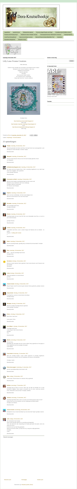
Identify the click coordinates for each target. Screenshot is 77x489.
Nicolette (9, 203)
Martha (8, 340)
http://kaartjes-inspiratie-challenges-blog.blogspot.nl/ (23, 124)
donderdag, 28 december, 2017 (22, 409)
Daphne (9, 192)
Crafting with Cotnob (16, 232)
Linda (8, 273)
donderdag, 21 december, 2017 (20, 353)
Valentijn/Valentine (68, 34)
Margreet (9, 156)
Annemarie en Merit (12, 179)
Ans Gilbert (10, 326)
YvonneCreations (17, 137)
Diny (8, 250)
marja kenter (10, 292)
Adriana (9, 397)
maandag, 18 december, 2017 (18, 145)
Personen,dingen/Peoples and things (44, 32)
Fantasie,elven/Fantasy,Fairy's (11, 34)
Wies (8, 376)
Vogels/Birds (7, 32)
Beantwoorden (10, 151)
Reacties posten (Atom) (27, 484)
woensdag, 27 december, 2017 (18, 385)
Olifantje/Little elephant (28, 32)
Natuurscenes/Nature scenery (25, 37)
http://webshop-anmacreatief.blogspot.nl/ (23, 121)
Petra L (9, 314)
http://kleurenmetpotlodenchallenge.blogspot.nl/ (23, 127)
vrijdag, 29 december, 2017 (16, 418)
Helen (8, 241)
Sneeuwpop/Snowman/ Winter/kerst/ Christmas (50, 34)
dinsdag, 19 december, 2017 (19, 261)
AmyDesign (9, 137)
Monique (9, 303)
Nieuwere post (7, 479)
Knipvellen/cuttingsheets (9, 39)
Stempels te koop (22, 39)
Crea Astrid (10, 353)
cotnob (8, 227)
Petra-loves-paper (11, 367)
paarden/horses (16, 32)
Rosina (8, 214)
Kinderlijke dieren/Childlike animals (63, 32)
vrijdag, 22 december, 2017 (16, 376)
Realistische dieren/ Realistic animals (29, 34)
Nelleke (9, 385)
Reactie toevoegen (8, 437)
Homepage (24, 479)
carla (8, 418)
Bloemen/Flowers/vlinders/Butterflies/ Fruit (45, 37)
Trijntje (8, 145)
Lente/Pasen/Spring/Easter (10, 37)
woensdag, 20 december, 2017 (18, 340)
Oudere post (40, 479)
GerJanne (9, 261)
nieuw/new (59, 37)
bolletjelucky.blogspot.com (14, 167)
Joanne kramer (11, 283)
